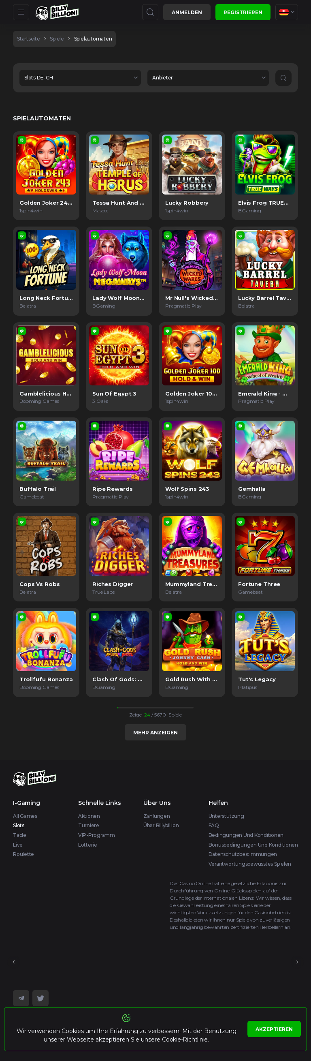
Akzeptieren (274, 1029)
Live (18, 845)
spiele (57, 39)
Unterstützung (226, 816)
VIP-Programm (96, 835)
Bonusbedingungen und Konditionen (253, 845)
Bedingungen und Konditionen (246, 835)
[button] (80, 78)
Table (19, 835)
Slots (18, 825)
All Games (25, 816)
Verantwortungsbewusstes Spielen (250, 864)
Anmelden (187, 12)
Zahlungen (156, 816)
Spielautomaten (93, 39)
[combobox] (286, 12)
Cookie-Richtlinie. (185, 1039)
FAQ (214, 825)
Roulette (23, 854)
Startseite (28, 39)
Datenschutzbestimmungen (243, 854)
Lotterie (87, 845)
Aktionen (89, 816)
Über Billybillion (161, 825)
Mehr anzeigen (155, 732)
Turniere (88, 825)
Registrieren (243, 12)
